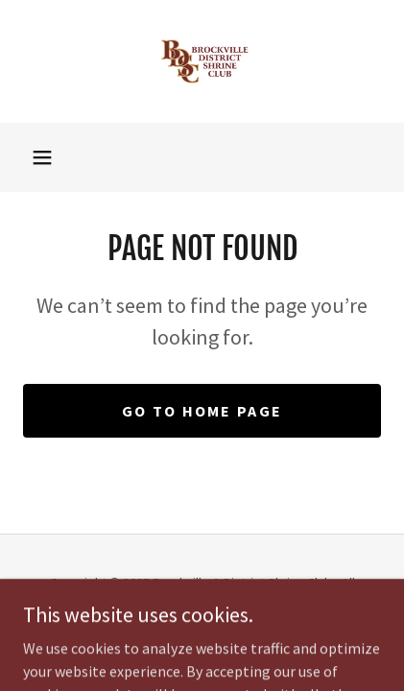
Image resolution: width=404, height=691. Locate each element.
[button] (42, 157)
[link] (202, 61)
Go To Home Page (202, 410)
